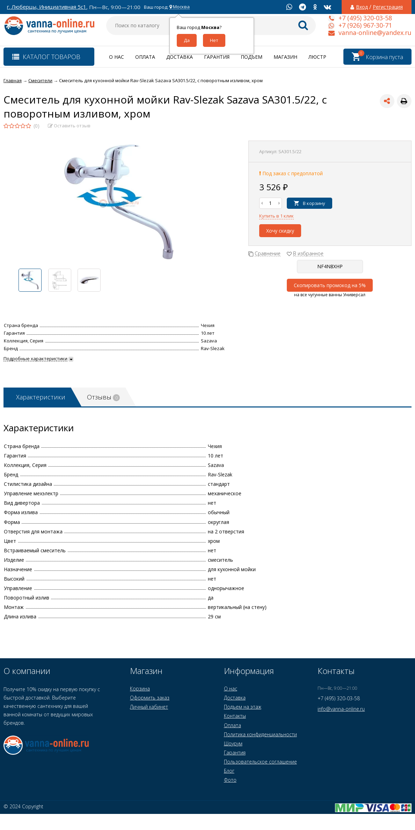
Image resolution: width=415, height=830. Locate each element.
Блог (229, 770)
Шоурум (233, 743)
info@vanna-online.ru (341, 708)
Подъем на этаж (242, 706)
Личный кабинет (149, 706)
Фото (230, 779)
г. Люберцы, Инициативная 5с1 (46, 7)
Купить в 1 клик (276, 216)
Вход (362, 7)
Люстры (319, 57)
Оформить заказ (149, 697)
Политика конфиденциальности (260, 734)
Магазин (285, 57)
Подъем (251, 57)
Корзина (140, 688)
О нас (116, 57)
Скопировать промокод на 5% (330, 285)
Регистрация (388, 7)
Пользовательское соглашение (260, 761)
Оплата (145, 57)
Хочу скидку (280, 230)
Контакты (235, 715)
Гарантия (217, 57)
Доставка (179, 57)
